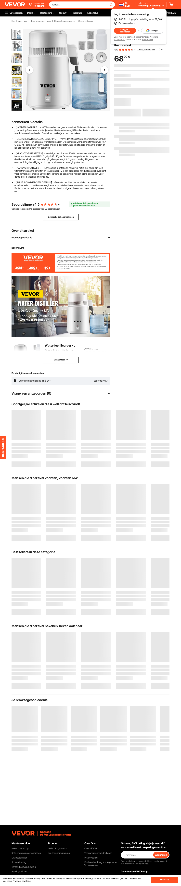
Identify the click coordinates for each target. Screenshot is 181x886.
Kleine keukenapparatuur (41, 21)
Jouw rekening (19, 862)
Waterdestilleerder (85, 21)
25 (46, 209)
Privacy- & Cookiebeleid (138, 863)
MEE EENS (164, 879)
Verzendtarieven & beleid (24, 866)
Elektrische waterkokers (64, 21)
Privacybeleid (91, 857)
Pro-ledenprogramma (59, 853)
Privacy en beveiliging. (22, 881)
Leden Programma (57, 848)
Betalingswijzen (19, 871)
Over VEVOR (90, 848)
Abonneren (161, 854)
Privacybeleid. (147, 39)
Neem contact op (20, 848)
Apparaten (22, 21)
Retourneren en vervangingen (26, 853)
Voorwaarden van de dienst (98, 853)
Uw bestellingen (19, 857)
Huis (13, 21)
